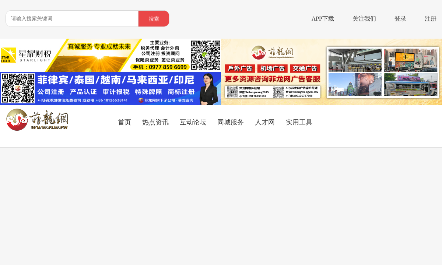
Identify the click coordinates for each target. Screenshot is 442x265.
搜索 (154, 19)
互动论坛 (193, 122)
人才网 (265, 122)
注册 (430, 18)
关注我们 (364, 18)
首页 (124, 122)
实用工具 (299, 122)
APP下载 (323, 18)
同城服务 (230, 122)
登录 (400, 18)
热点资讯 (155, 122)
